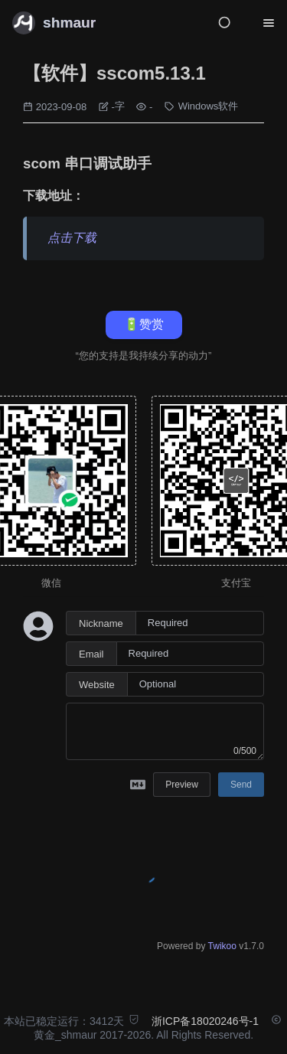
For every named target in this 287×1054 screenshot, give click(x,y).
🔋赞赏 (144, 324)
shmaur (69, 23)
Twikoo (222, 946)
